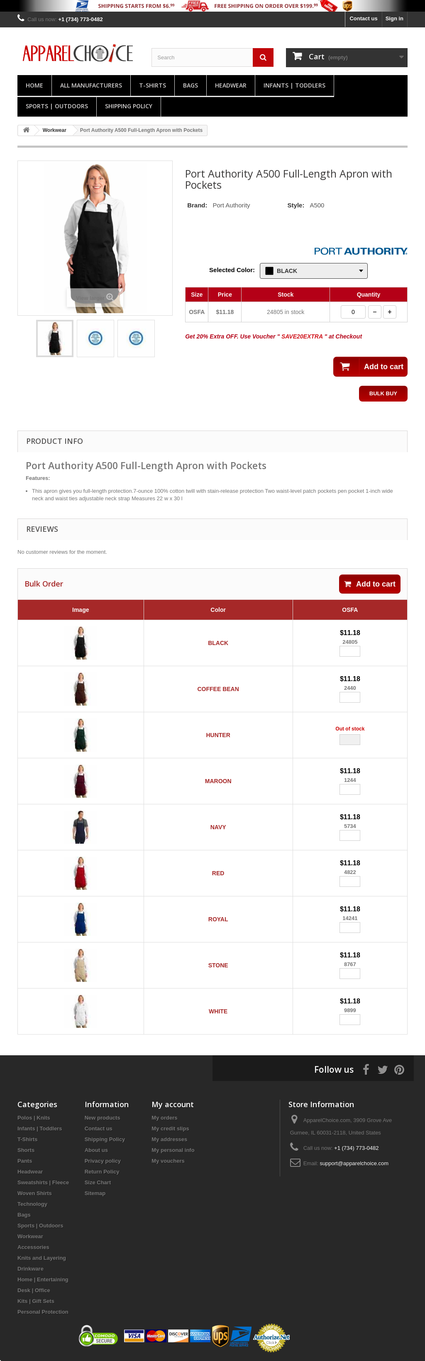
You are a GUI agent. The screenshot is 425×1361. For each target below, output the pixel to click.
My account (172, 1104)
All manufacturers (91, 85)
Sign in (394, 18)
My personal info (172, 1150)
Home (34, 85)
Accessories (33, 1247)
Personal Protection (42, 1312)
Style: (296, 205)
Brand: (197, 205)
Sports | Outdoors (57, 106)
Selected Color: (232, 269)
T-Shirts (152, 85)
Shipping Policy (128, 106)
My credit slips (170, 1128)
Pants (24, 1161)
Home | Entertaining (42, 1279)
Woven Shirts (34, 1193)
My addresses (169, 1139)
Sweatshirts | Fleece (43, 1182)
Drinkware (30, 1269)
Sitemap (95, 1193)
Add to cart (370, 584)
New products (102, 1118)
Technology (32, 1204)
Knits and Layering (41, 1258)
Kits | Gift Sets (35, 1301)
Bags (190, 85)
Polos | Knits (33, 1118)
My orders (164, 1118)
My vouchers (167, 1161)
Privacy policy (103, 1161)
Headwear (231, 85)
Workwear (30, 1236)
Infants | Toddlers (294, 85)
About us (96, 1150)
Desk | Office (33, 1290)
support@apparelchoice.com (354, 1163)
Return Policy (102, 1172)
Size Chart (98, 1182)
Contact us (363, 18)
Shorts (25, 1150)
